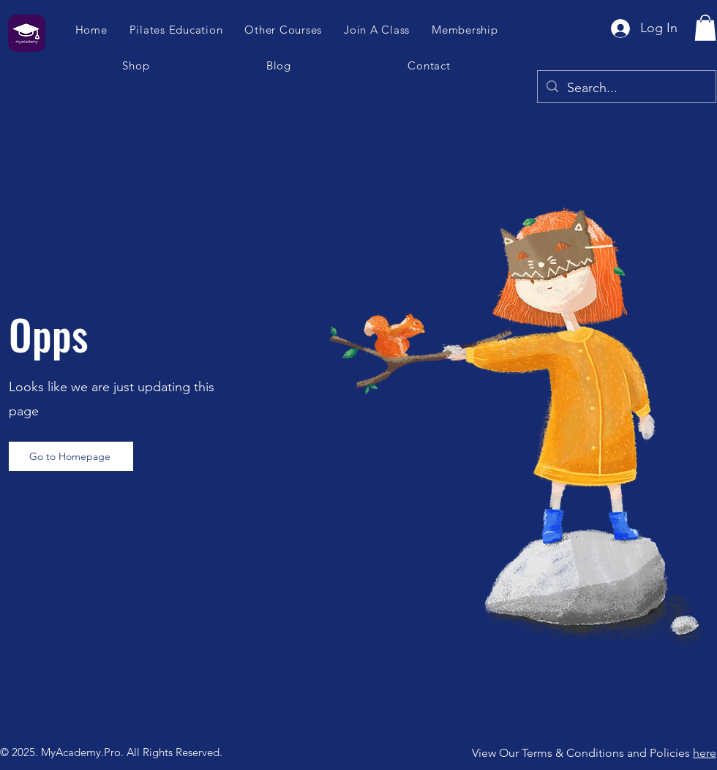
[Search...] (626, 88)
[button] (377, 30)
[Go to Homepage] (71, 456)
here (704, 753)
